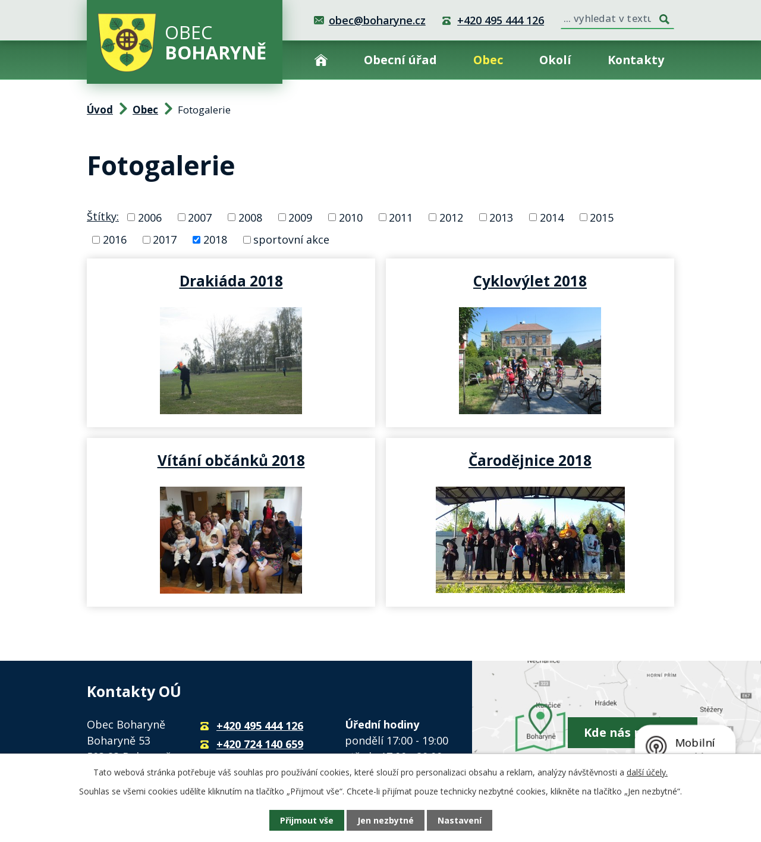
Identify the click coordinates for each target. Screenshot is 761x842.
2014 (552, 217)
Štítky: (103, 216)
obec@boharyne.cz (377, 20)
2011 (401, 217)
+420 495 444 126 (500, 20)
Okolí (555, 60)
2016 (115, 239)
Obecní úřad (400, 60)
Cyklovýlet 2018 (530, 280)
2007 (200, 217)
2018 (215, 239)
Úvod (321, 59)
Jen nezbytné (385, 820)
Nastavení (460, 820)
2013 (501, 217)
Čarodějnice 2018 (530, 459)
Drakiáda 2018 (231, 280)
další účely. (647, 772)
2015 (602, 217)
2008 (250, 217)
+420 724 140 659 (259, 744)
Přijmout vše (307, 820)
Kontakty (636, 60)
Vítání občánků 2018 (231, 459)
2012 (451, 217)
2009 (300, 217)
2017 (165, 239)
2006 (150, 217)
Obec (488, 60)
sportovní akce (291, 239)
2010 (351, 217)
